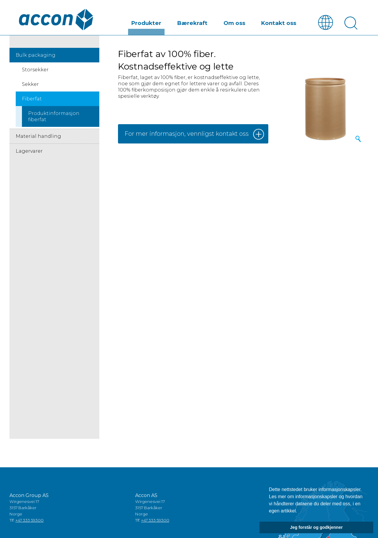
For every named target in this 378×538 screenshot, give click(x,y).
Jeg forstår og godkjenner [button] (316, 527)
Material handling (38, 136)
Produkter (182, 22)
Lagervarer (29, 151)
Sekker (30, 84)
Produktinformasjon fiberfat (53, 117)
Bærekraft (218, 22)
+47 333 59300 (29, 520)
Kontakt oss (284, 22)
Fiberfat (32, 99)
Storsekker (35, 70)
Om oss (249, 22)
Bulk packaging (35, 55)
